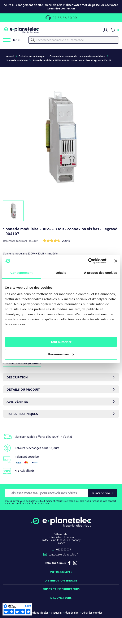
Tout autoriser (61, 342)
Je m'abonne (100, 493)
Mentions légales (38, 612)
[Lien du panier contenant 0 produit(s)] (115, 30)
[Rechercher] (73, 40)
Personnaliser (61, 354)
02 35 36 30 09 (61, 17)
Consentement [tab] (21, 272)
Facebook (69, 563)
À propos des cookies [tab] (100, 272)
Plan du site (72, 612)
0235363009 (63, 549)
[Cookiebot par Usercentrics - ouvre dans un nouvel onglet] (88, 261)
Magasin (56, 612)
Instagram (75, 563)
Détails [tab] (61, 272)
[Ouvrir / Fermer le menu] (12, 40)
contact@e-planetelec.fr (63, 554)
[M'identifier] (105, 30)
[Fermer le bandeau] (115, 260)
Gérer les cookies (92, 612)
